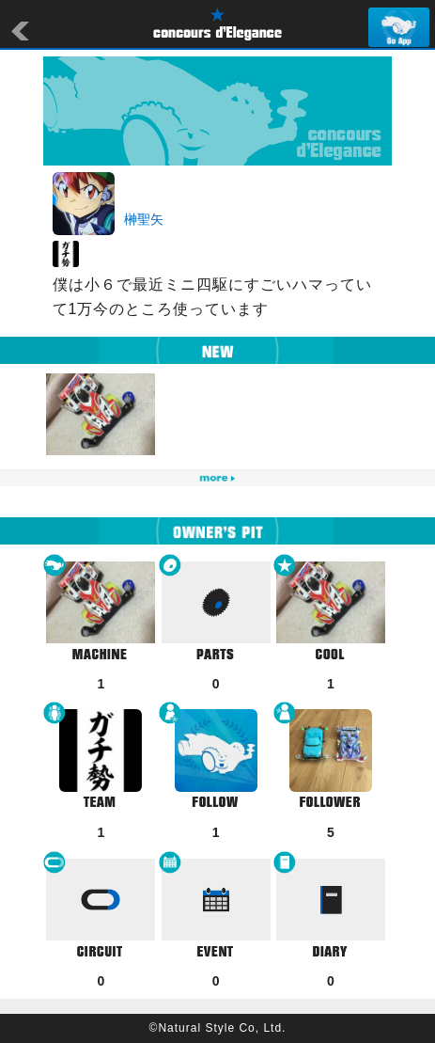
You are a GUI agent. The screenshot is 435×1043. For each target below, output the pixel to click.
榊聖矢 (143, 219)
